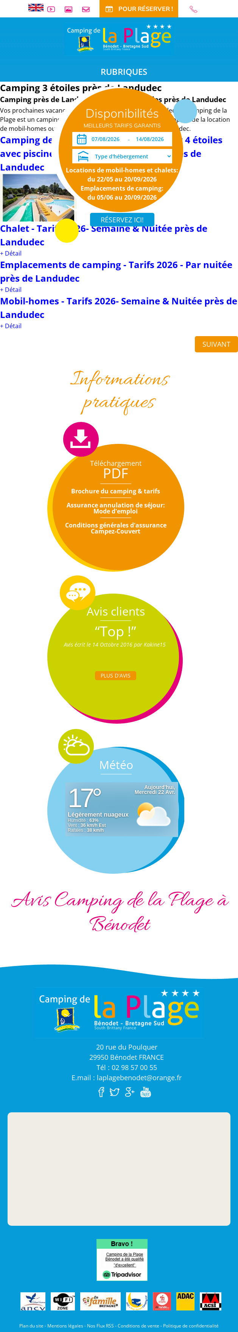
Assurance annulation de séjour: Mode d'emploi (116, 508)
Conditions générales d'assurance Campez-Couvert (115, 528)
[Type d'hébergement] (122, 156)
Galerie (71, 9)
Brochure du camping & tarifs (115, 491)
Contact (89, 9)
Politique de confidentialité (191, 1326)
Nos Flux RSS (100, 1326)
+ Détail (11, 253)
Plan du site (31, 1326)
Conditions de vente (138, 1326)
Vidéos (54, 9)
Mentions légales (65, 1326)
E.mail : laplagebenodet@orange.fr (127, 1077)
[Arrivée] (107, 139)
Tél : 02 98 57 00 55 (126, 1067)
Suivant (216, 344)
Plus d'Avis (116, 675)
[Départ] (152, 139)
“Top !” (115, 631)
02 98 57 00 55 (197, 9)
